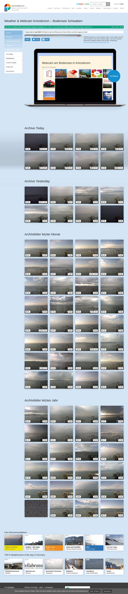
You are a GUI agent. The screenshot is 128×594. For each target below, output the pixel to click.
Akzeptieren (107, 591)
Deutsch (116, 4)
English (122, 4)
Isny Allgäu (9, 54)
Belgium (98, 8)
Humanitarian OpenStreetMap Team (115, 67)
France (91, 8)
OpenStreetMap (97, 67)
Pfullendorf (9, 67)
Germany (57, 8)
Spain (85, 8)
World (122, 8)
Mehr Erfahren (95, 591)
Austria (50, 8)
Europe (115, 8)
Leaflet (90, 67)
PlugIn (27, 80)
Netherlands (107, 8)
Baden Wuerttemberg (13, 41)
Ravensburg (10, 71)
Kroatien (79, 8)
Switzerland (66, 8)
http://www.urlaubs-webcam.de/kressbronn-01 (96, 76)
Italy (73, 8)
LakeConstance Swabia (13, 50)
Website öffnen (71, 116)
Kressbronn (10, 58)
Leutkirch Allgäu (11, 62)
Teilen (46, 80)
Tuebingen (9, 45)
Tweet (37, 80)
